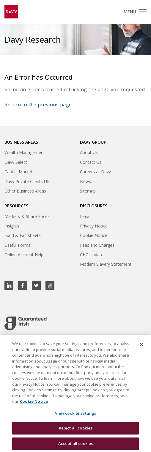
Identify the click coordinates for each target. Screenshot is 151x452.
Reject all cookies (75, 431)
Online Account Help (23, 254)
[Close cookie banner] (141, 347)
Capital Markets (19, 171)
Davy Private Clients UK (27, 181)
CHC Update (91, 254)
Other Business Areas (25, 191)
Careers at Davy (95, 171)
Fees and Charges (97, 245)
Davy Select (15, 162)
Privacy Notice (94, 226)
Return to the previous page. (38, 104)
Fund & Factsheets (22, 235)
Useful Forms (17, 245)
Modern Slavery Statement (105, 264)
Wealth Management (24, 152)
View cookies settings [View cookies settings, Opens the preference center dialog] (75, 416)
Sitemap (88, 191)
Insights (11, 226)
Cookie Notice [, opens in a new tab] (34, 404)
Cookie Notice (93, 235)
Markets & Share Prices (27, 216)
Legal (85, 216)
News (85, 181)
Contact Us (90, 162)
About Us (89, 152)
